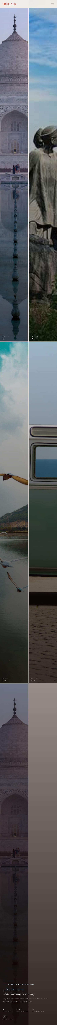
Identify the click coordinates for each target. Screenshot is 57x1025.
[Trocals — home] (9, 4)
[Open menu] (52, 4)
